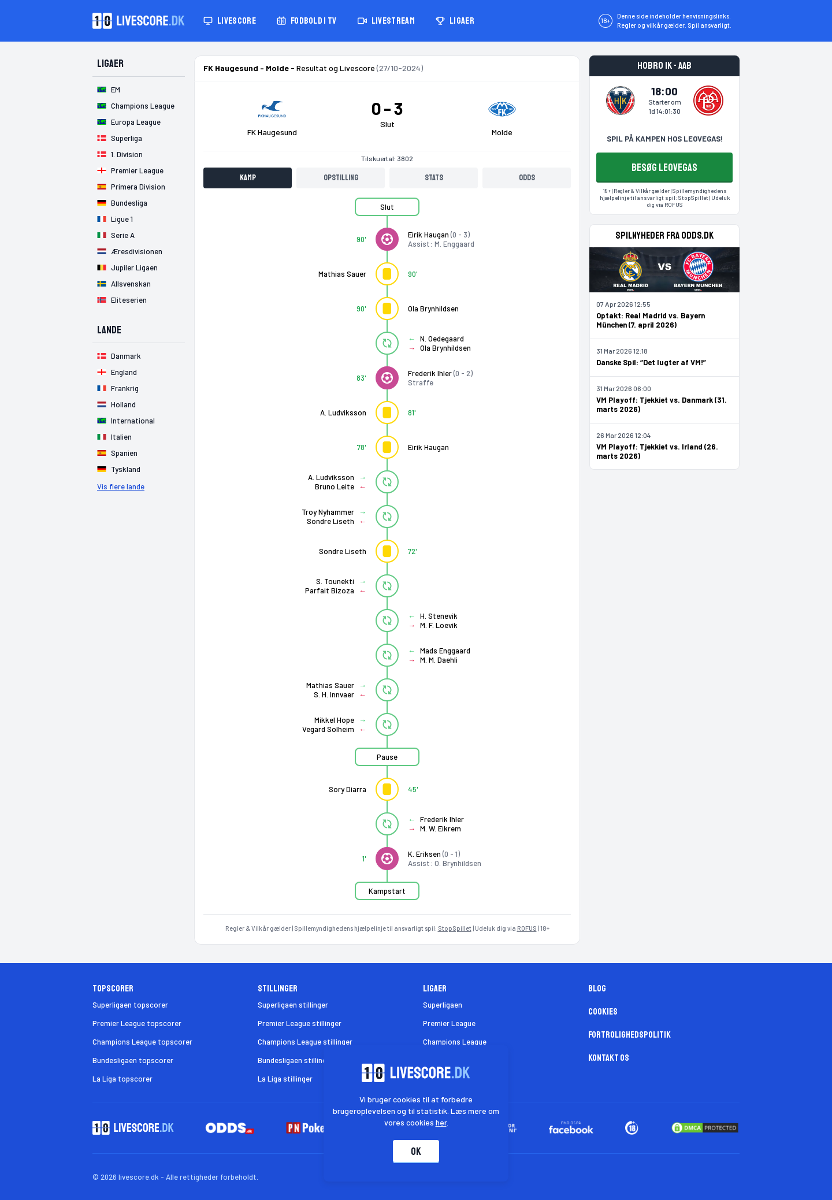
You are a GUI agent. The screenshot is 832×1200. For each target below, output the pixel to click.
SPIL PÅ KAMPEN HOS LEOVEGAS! (665, 138)
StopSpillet (454, 928)
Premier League (449, 1023)
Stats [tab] (434, 178)
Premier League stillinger (299, 1023)
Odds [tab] (527, 178)
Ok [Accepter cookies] (416, 1151)
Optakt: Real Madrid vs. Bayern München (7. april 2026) (650, 320)
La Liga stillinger (285, 1078)
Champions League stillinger (305, 1041)
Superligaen (442, 1004)
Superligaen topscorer (130, 1004)
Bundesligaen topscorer (132, 1060)
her (441, 1122)
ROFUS (527, 928)
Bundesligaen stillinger (295, 1060)
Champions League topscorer (142, 1041)
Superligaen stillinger (293, 1004)
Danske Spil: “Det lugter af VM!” (651, 362)
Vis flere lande (120, 486)
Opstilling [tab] (341, 178)
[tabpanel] (387, 556)
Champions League (454, 1041)
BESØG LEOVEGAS (664, 167)
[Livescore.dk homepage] (138, 21)
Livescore (229, 21)
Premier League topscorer (136, 1023)
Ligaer (455, 21)
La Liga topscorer (122, 1078)
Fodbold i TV (307, 21)
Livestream (386, 21)
